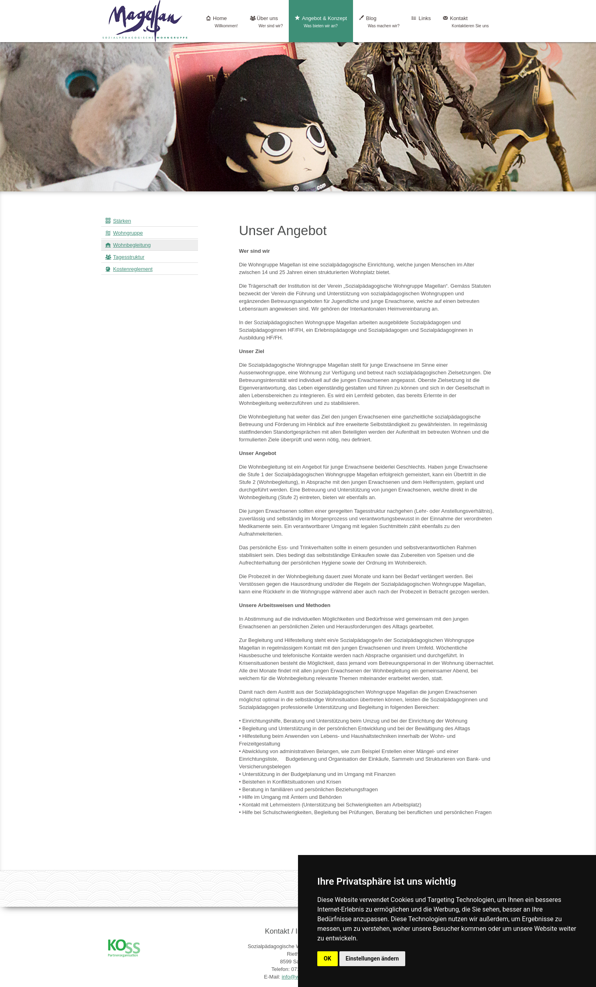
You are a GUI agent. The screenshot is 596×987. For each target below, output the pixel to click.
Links (421, 21)
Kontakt (466, 21)
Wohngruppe (128, 233)
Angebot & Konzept (321, 21)
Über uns (266, 21)
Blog (379, 21)
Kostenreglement (133, 269)
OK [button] (327, 958)
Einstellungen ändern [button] (372, 958)
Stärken (122, 221)
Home (222, 21)
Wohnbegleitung (132, 245)
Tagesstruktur (129, 257)
